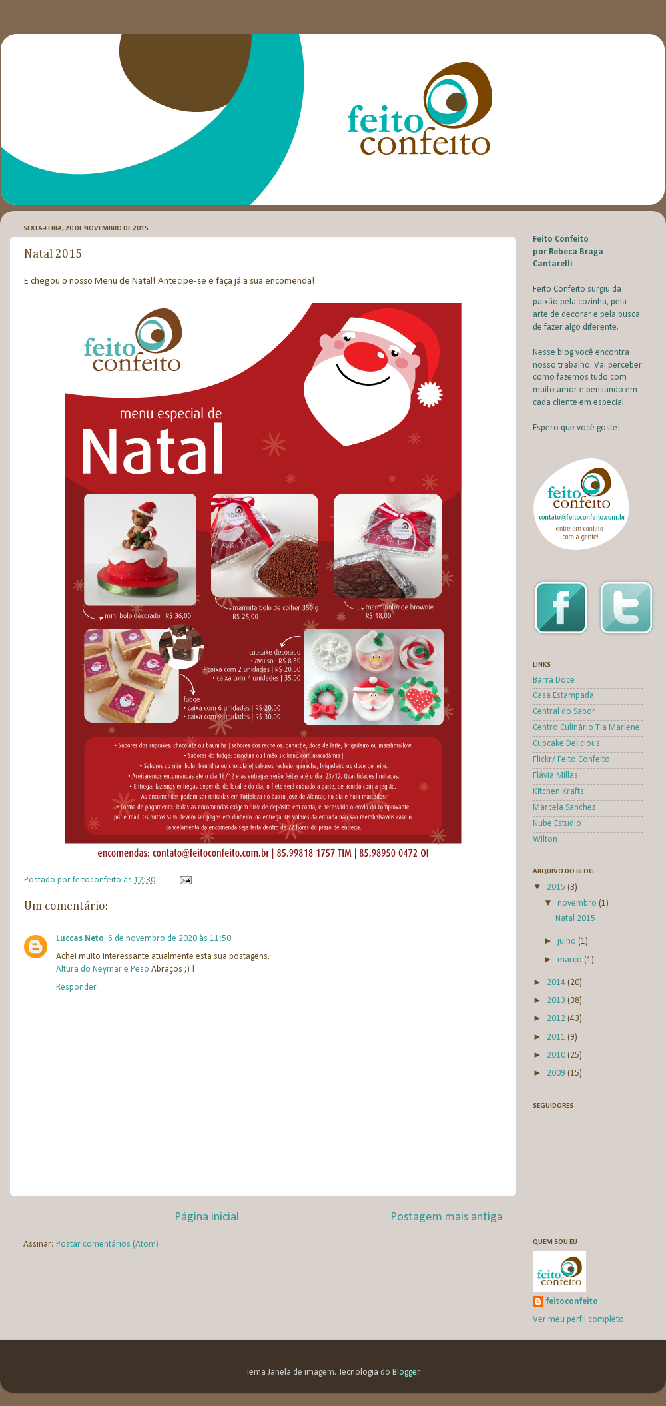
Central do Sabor (564, 711)
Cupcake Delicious (566, 743)
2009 (557, 1073)
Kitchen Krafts (558, 791)
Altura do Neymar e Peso (102, 969)
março (570, 960)
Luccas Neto (80, 938)
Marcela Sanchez (564, 807)
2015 (557, 887)
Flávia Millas (555, 775)
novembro (578, 903)
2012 (557, 1018)
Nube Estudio (557, 823)
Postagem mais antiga (446, 1217)
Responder (76, 987)
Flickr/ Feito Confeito (571, 759)
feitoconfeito (572, 1301)
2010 (557, 1055)
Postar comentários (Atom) (107, 1244)
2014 (557, 982)
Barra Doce (554, 680)
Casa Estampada (563, 695)
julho (567, 941)
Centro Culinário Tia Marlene (586, 727)
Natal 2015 (575, 918)
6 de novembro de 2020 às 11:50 (169, 938)
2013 (557, 1000)
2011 (557, 1037)
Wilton (545, 839)
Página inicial (206, 1217)
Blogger (406, 1372)
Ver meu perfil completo (578, 1319)
